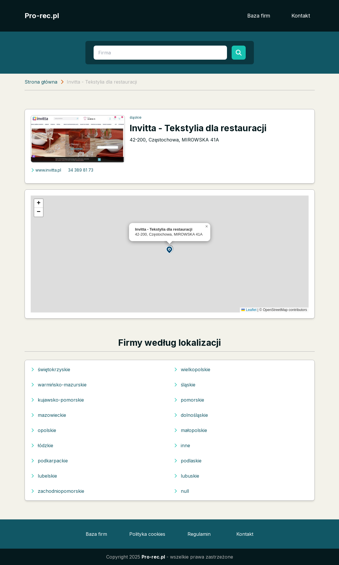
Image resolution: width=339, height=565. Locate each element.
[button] (169, 249)
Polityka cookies (147, 534)
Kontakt (300, 16)
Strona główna (41, 82)
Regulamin (199, 534)
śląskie (136, 117)
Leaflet (248, 310)
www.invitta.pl (46, 169)
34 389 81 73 (80, 169)
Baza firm (258, 16)
